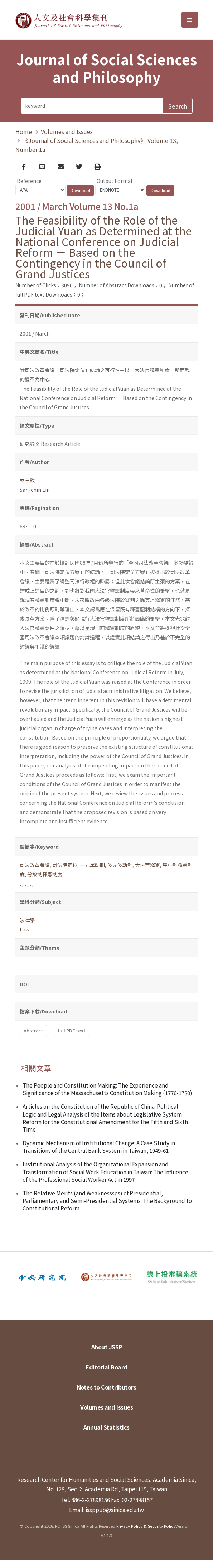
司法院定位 (64, 865)
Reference (29, 180)
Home (23, 131)
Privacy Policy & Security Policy (145, 1526)
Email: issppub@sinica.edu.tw (106, 1509)
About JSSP (106, 1347)
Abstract (33, 1030)
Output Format (115, 180)
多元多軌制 (119, 865)
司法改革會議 (35, 865)
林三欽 (27, 480)
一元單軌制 (92, 865)
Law (24, 929)
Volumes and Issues (67, 131)
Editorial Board (106, 1367)
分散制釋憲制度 (44, 874)
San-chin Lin (35, 489)
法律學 (27, 920)
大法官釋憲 (147, 865)
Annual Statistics (106, 1427)
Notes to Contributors (106, 1387)
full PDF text (72, 1030)
